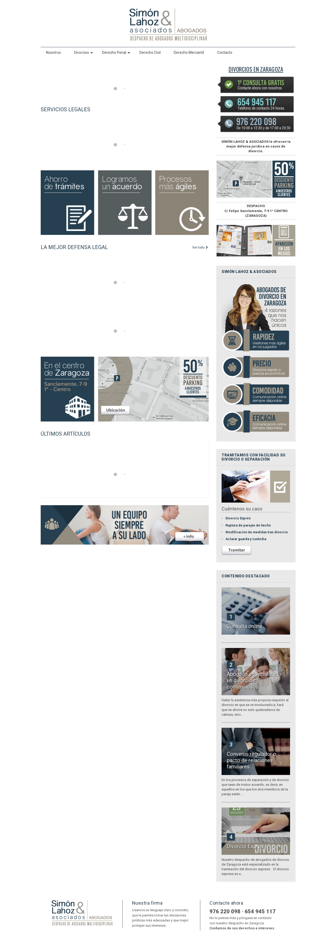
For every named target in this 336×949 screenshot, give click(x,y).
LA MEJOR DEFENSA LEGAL (74, 247)
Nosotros (53, 52)
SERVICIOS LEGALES (65, 109)
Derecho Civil (150, 52)
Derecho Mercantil (189, 52)
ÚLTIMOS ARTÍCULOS (65, 434)
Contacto (224, 52)
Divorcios (83, 52)
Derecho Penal (116, 52)
